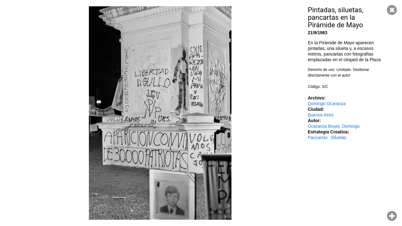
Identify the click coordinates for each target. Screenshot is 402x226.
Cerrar (392, 10)
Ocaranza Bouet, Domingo (334, 126)
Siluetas (338, 137)
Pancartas (318, 137)
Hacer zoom (392, 216)
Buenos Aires (321, 114)
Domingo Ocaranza (327, 103)
